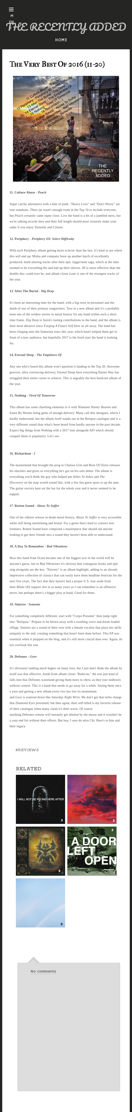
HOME (61, 40)
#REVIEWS (27, 750)
